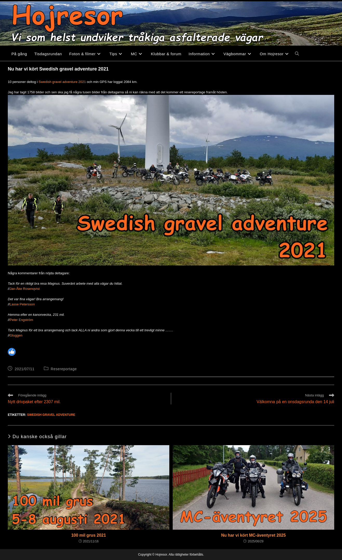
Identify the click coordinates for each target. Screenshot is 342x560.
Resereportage (64, 369)
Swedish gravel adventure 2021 (62, 82)
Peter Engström (21, 320)
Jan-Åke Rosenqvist (25, 289)
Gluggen (16, 335)
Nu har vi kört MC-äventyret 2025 (253, 535)
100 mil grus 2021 (88, 535)
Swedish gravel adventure (51, 415)
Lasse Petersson (22, 304)
